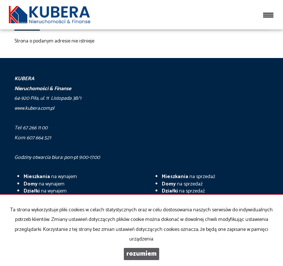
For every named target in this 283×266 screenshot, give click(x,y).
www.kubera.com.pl (34, 108)
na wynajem (50, 177)
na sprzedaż (188, 177)
